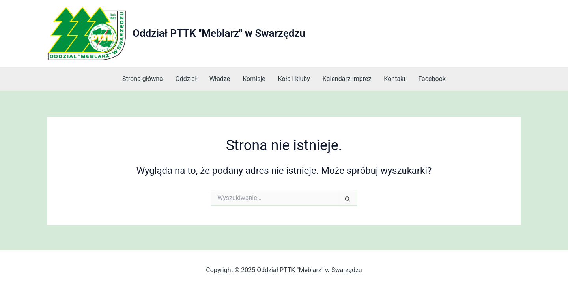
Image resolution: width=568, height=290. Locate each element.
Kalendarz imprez (347, 79)
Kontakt (394, 79)
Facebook (431, 79)
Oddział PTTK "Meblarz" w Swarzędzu (219, 33)
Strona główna (142, 79)
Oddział (186, 79)
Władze (219, 79)
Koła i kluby (294, 79)
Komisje (254, 79)
